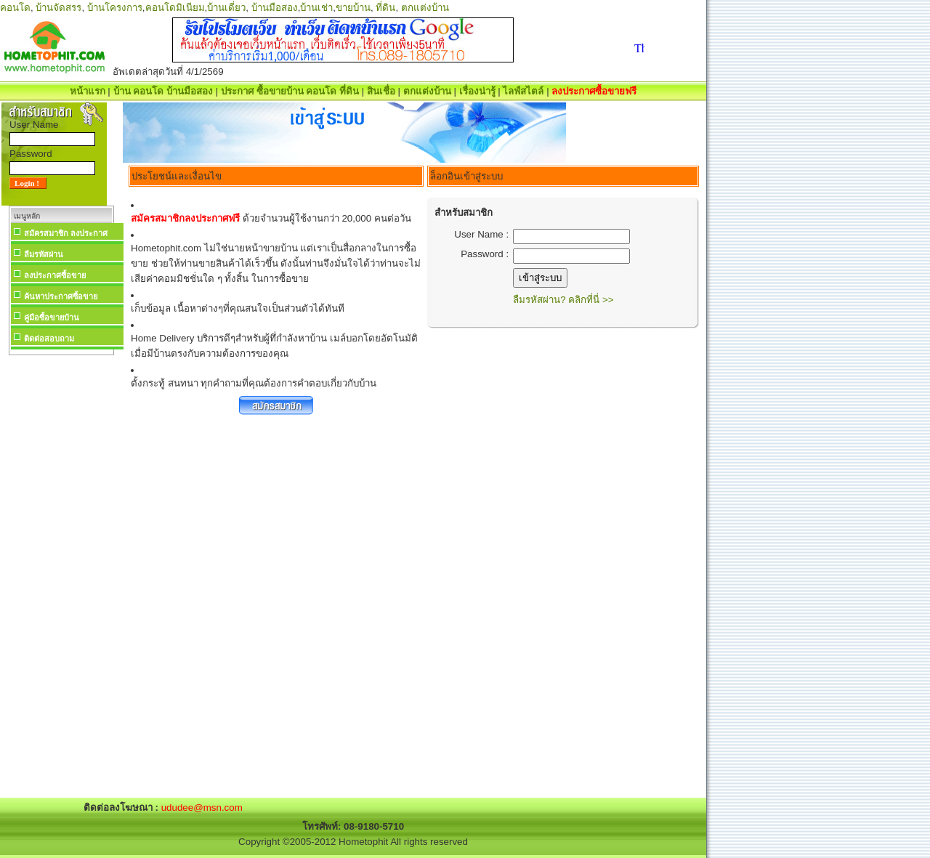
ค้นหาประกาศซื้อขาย (60, 296)
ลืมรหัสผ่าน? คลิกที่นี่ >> (563, 299)
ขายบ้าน (353, 7)
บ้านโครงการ (114, 7)
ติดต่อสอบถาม (49, 338)
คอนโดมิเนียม (175, 7)
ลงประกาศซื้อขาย (55, 275)
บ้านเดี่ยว (226, 7)
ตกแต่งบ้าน (425, 7)
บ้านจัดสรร (58, 7)
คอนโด (15, 7)
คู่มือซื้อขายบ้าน (51, 317)
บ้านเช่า (316, 7)
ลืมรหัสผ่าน (43, 254)
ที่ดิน (385, 7)
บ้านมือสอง (274, 7)
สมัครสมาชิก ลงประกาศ (66, 233)
